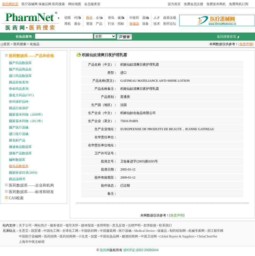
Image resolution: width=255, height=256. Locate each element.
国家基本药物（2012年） (27, 121)
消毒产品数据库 (20, 153)
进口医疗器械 (18, 134)
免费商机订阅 (238, 4)
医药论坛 (169, 24)
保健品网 (44, 4)
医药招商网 (68, 236)
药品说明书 (17, 179)
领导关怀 (71, 225)
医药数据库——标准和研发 (31, 192)
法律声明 (134, 225)
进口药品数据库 (20, 76)
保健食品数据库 (20, 147)
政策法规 (169, 18)
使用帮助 (103, 225)
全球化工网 (70, 231)
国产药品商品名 (20, 69)
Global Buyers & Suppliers (176, 236)
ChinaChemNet (207, 236)
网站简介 (40, 225)
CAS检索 (16, 198)
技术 (157, 24)
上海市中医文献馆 (32, 242)
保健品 (134, 24)
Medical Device (144, 231)
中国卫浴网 (149, 236)
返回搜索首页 (226, 36)
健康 (121, 18)
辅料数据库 (17, 160)
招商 (67, 18)
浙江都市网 (215, 231)
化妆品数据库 (18, 166)
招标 (121, 24)
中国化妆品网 (109, 236)
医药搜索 (58, 4)
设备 (145, 24)
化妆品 (34, 44)
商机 (67, 24)
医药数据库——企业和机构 (31, 185)
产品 (99, 24)
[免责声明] (245, 44)
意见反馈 (118, 225)
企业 (99, 18)
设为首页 (174, 4)
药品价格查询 (18, 82)
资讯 (111, 18)
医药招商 (50, 236)
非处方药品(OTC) (21, 95)
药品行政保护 (18, 108)
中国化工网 (51, 231)
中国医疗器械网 (30, 236)
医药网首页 (10, 4)
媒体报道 (87, 225)
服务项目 (56, 225)
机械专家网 (196, 231)
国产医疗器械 (18, 127)
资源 (89, 24)
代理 (77, 18)
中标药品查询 (18, 89)
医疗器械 (125, 231)
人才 (157, 18)
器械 (145, 18)
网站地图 (74, 4)
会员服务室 (92, 4)
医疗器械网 (29, 4)
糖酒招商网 (130, 236)
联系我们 (165, 225)
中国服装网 (108, 231)
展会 (77, 24)
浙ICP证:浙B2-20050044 (140, 250)
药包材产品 (17, 140)
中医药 (134, 18)
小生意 (83, 236)
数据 (89, 18)
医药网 (105, 250)
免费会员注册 (193, 4)
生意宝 (23, 231)
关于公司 (25, 225)
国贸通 (36, 231)
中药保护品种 (18, 102)
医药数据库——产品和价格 (31, 56)
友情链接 (149, 225)
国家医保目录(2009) (23, 173)
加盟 (94, 236)
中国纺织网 (89, 231)
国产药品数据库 (20, 63)
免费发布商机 (216, 4)
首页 (6, 44)
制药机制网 (178, 231)
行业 (111, 24)
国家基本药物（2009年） (27, 114)
